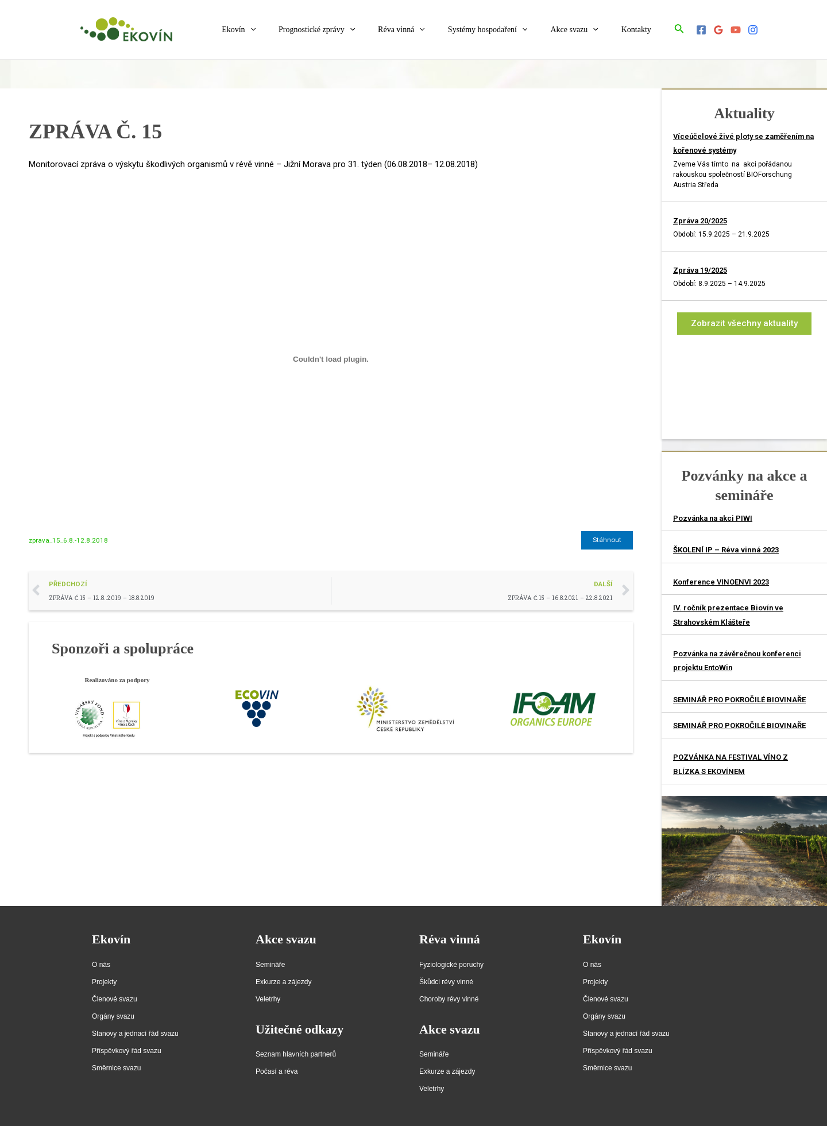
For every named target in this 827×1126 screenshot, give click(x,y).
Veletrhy (268, 999)
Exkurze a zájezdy (283, 982)
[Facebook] (701, 30)
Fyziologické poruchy (451, 965)
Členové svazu (114, 999)
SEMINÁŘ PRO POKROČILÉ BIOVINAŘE (739, 699)
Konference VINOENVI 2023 (721, 582)
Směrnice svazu (116, 1068)
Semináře (270, 965)
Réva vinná (425, 30)
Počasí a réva (276, 1071)
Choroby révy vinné (448, 999)
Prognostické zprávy (348, 30)
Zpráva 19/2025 (700, 270)
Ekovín (276, 30)
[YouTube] (736, 30)
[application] (288, 30)
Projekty (104, 982)
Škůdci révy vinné (446, 982)
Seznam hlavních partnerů (296, 1054)
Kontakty (640, 29)
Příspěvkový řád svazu (126, 1051)
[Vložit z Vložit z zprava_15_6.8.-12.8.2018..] (331, 359)
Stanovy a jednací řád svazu (135, 1034)
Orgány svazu (113, 1016)
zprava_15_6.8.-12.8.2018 (69, 540)
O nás (101, 965)
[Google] (718, 30)
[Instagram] (753, 30)
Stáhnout (607, 540)
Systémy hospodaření (505, 30)
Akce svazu (584, 30)
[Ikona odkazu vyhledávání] (679, 29)
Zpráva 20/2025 (700, 220)
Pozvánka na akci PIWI (712, 518)
